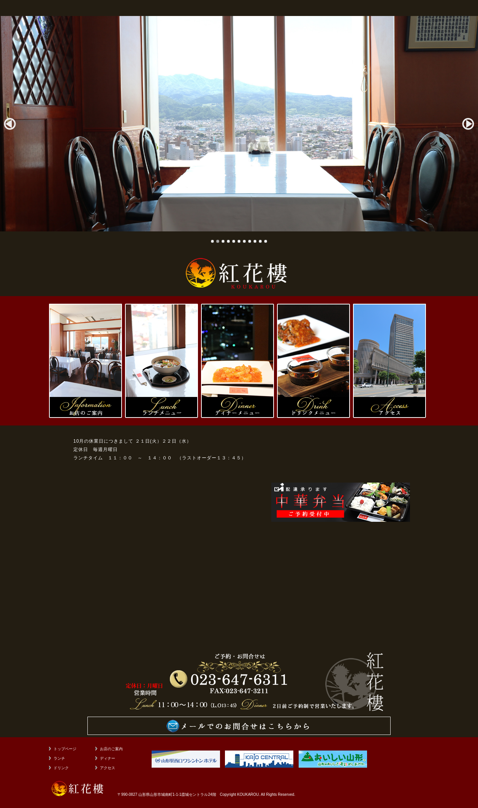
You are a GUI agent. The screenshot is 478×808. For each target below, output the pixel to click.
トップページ (65, 749)
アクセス (107, 768)
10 (260, 241)
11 (265, 241)
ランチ (59, 758)
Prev (10, 124)
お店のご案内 (111, 749)
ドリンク (61, 768)
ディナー (107, 758)
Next (468, 124)
